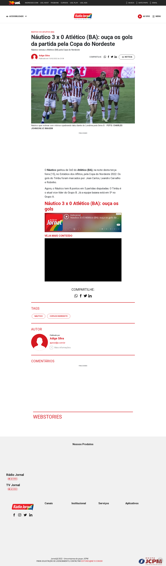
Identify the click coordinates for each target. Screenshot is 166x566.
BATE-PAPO (142, 2)
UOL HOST (44, 3)
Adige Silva (44, 55)
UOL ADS (83, 3)
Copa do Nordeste (59, 316)
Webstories (47, 417)
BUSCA (130, 2)
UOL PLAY (74, 3)
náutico (38, 316)
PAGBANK (55, 3)
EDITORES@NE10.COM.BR (92, 561)
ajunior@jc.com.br (57, 343)
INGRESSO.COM (31, 3)
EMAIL (153, 2)
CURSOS (64, 3)
